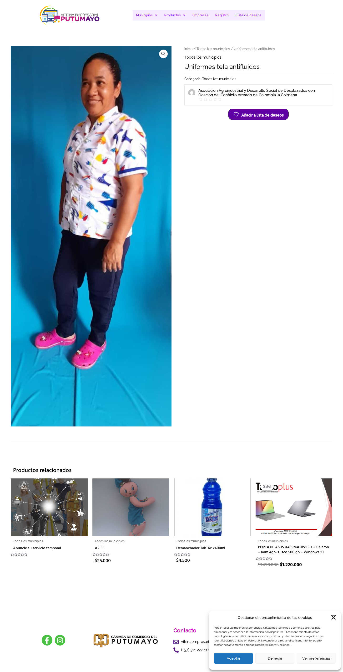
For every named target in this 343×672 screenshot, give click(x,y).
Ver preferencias (316, 658)
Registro (222, 15)
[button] (333, 617)
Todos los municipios (213, 49)
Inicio (188, 49)
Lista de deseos (249, 15)
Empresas (200, 15)
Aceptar (233, 658)
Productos (174, 15)
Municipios (146, 15)
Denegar (275, 658)
